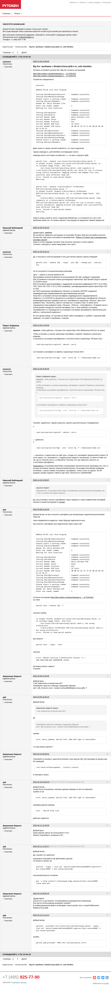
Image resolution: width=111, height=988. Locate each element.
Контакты (107, 2)
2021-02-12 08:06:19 (41, 893)
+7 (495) (21, 977)
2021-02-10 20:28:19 (41, 782)
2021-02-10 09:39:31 (41, 754)
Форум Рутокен (7, 47)
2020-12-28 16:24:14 (41, 252)
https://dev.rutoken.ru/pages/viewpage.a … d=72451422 (54, 74)
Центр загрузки (95, 2)
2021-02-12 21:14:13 (41, 915)
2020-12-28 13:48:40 (41, 61)
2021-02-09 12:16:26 (41, 676)
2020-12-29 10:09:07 (41, 480)
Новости (83, 2)
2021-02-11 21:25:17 (41, 846)
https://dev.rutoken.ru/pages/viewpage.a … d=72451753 (54, 76)
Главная (6, 13)
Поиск (17, 13)
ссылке (62, 502)
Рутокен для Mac (21, 47)
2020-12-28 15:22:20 (41, 228)
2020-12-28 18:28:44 (41, 369)
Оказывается (38, 466)
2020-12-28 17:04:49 (41, 325)
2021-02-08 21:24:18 (41, 509)
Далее (24, 52)
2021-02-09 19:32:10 (41, 697)
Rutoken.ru (73, 2)
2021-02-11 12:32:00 (41, 825)
